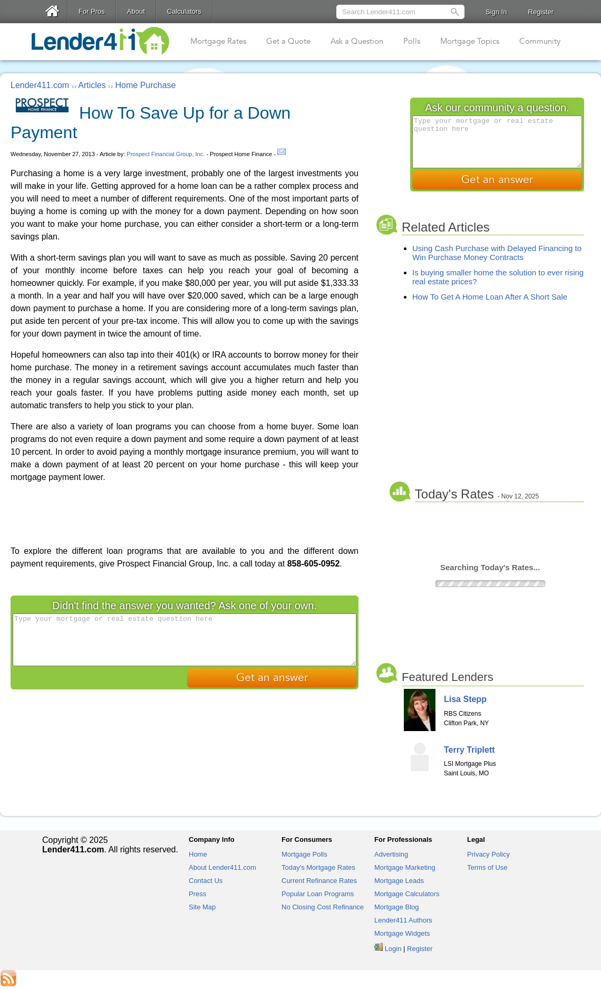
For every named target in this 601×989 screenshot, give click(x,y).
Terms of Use (487, 867)
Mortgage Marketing (404, 867)
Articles (91, 85)
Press (197, 894)
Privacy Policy (488, 854)
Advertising (391, 854)
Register (541, 12)
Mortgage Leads (399, 881)
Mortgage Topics (469, 41)
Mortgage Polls (304, 854)
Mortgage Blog (396, 907)
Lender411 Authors (403, 920)
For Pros (92, 11)
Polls (411, 41)
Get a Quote (288, 41)
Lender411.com (40, 85)
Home (198, 854)
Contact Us (205, 881)
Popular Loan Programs (318, 894)
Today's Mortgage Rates (318, 867)
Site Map (202, 907)
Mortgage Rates (218, 41)
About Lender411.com (222, 867)
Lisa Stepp (465, 699)
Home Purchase (145, 85)
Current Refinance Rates (319, 881)
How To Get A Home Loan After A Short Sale (489, 296)
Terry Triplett (469, 749)
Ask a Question (357, 41)
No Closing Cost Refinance (323, 907)
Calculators (184, 11)
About (136, 11)
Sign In (496, 12)
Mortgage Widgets (402, 933)
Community (539, 41)
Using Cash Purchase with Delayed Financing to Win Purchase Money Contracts (496, 253)
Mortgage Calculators (407, 894)
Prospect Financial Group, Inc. (166, 154)
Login (393, 949)
